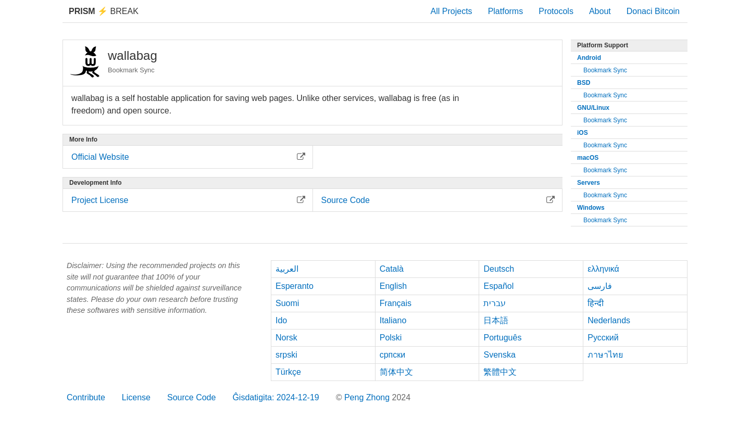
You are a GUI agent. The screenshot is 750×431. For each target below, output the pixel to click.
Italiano (393, 320)
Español (498, 286)
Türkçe (288, 371)
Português (502, 337)
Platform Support (602, 45)
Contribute (86, 397)
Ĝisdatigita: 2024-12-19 (275, 397)
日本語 (495, 320)
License (136, 397)
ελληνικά (603, 268)
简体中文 (396, 371)
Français (395, 303)
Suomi (287, 303)
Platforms (505, 11)
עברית (494, 303)
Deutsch (498, 268)
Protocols (556, 11)
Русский (603, 337)
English (393, 286)
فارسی (600, 286)
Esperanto (295, 286)
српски (393, 354)
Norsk (286, 337)
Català (392, 268)
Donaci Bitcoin (653, 11)
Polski (391, 337)
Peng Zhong (368, 397)
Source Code (191, 397)
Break (104, 11)
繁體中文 (500, 371)
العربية (287, 268)
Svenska (499, 354)
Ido (281, 320)
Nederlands (609, 320)
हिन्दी (596, 303)
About (600, 11)
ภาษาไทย (605, 354)
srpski (286, 354)
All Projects (451, 11)
